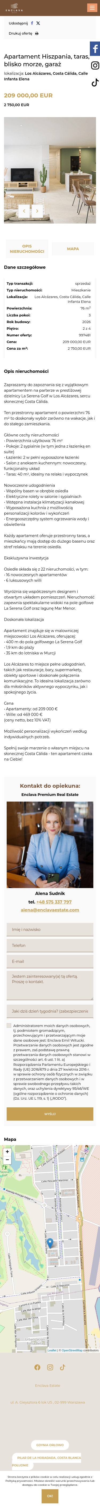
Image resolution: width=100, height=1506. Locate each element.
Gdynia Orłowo (50, 1445)
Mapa (73, 248)
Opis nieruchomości (27, 249)
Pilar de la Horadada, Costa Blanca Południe (46, 1461)
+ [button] (7, 1152)
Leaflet (52, 1350)
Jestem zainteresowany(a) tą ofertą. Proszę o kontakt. (50, 985)
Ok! (50, 1496)
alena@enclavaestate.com (50, 910)
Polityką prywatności (19, 1481)
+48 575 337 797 (53, 902)
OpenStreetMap (72, 1350)
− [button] (7, 1160)
